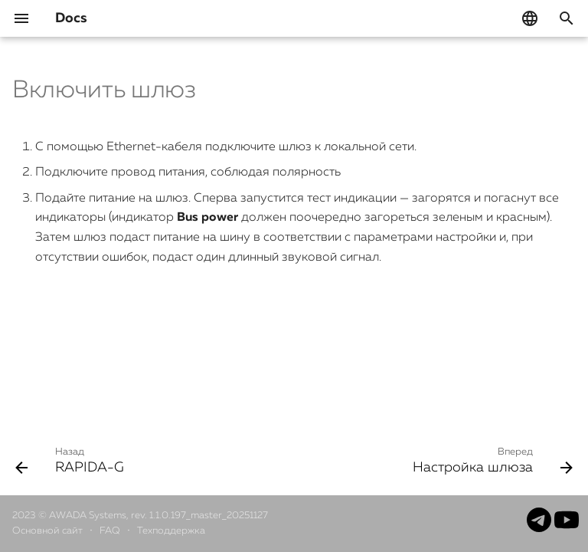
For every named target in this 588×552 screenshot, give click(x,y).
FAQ (111, 531)
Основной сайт (48, 531)
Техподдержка (171, 531)
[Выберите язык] (529, 18)
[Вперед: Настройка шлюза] (490, 460)
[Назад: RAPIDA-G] (72, 460)
